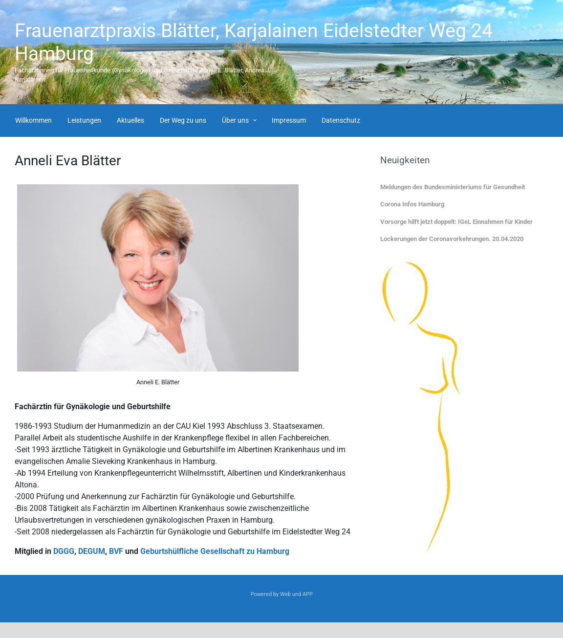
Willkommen (33, 120)
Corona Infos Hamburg (412, 204)
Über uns (235, 120)
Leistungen (84, 120)
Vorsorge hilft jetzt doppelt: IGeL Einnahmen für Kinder (456, 221)
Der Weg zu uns (183, 120)
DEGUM (91, 551)
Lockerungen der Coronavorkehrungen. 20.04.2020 (451, 238)
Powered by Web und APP (282, 594)
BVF (116, 551)
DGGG (63, 551)
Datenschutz (341, 120)
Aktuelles (130, 120)
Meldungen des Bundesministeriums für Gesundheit (452, 187)
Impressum (289, 120)
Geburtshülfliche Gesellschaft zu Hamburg (214, 551)
